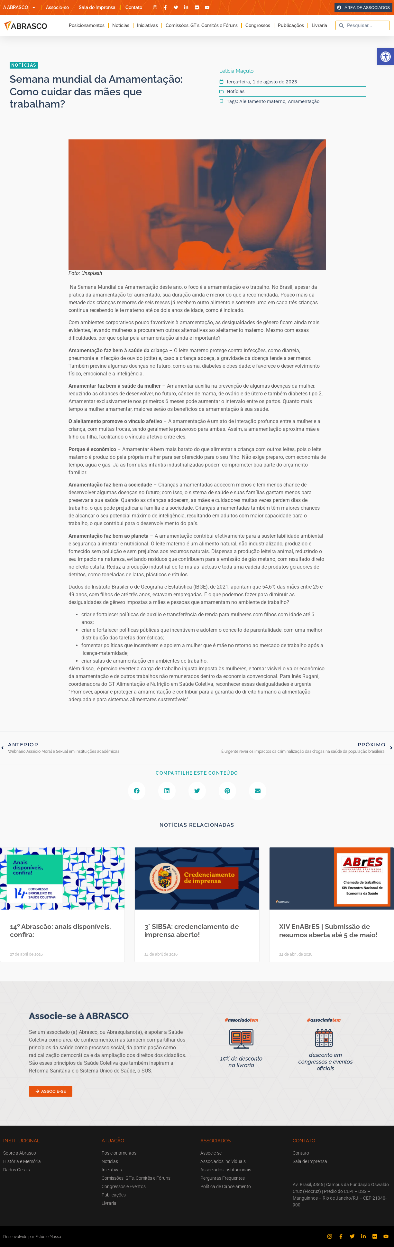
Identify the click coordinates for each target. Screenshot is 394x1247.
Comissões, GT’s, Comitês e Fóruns (202, 25)
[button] (385, 56)
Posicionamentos (87, 25)
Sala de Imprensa (97, 7)
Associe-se (57, 7)
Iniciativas (147, 25)
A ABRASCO (19, 7)
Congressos (257, 25)
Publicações (291, 25)
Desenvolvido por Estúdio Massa (32, 1236)
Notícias (120, 25)
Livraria (319, 25)
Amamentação (303, 101)
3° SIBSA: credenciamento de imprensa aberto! (191, 930)
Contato (133, 7)
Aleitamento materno (262, 101)
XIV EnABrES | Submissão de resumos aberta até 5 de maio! (328, 930)
